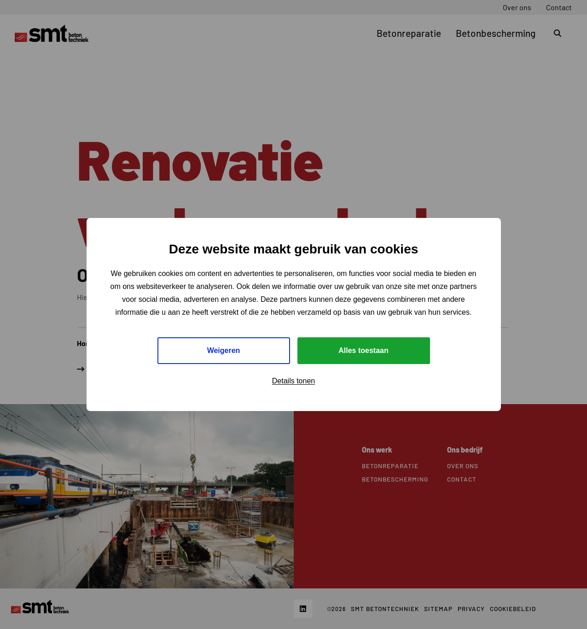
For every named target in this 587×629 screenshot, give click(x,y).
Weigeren (223, 350)
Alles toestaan (363, 350)
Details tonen (293, 381)
